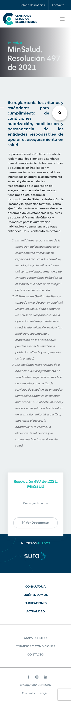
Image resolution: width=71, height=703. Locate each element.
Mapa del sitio (35, 638)
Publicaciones (35, 603)
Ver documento (35, 522)
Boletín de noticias (32, 5)
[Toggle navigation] (62, 18)
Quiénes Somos (35, 594)
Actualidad (35, 611)
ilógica (44, 693)
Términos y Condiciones (35, 646)
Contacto (58, 5)
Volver (15, 42)
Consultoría (35, 586)
